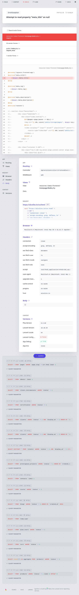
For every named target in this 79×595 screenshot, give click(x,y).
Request (5, 173)
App (3, 159)
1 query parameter (13, 369)
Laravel (30, 590)
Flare (49, 589)
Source (14, 590)
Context (5, 190)
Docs (22, 590)
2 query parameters (14, 424)
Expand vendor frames (14, 30)
